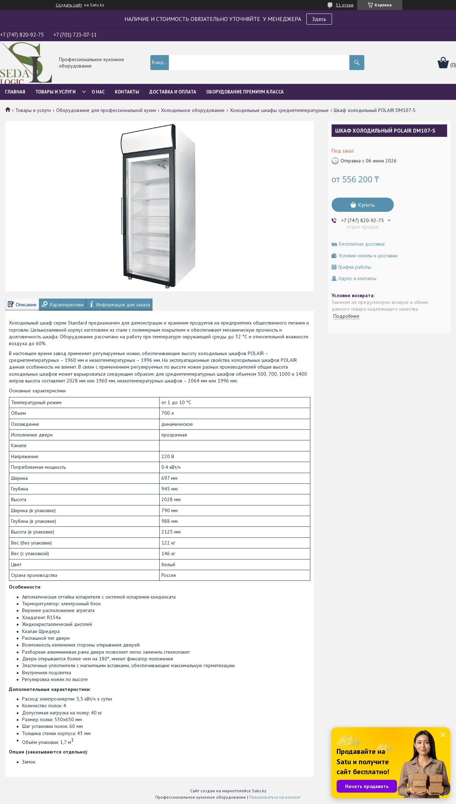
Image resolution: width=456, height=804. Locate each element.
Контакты (127, 92)
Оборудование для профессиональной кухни (106, 110)
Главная (15, 92)
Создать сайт (69, 4)
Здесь (319, 18)
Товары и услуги (55, 92)
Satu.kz (259, 790)
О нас (98, 92)
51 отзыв (345, 4)
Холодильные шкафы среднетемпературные (279, 110)
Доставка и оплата (172, 92)
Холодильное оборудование (193, 110)
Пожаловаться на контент (275, 797)
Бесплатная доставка (362, 244)
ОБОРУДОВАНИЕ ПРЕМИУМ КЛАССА (245, 92)
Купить (366, 204)
